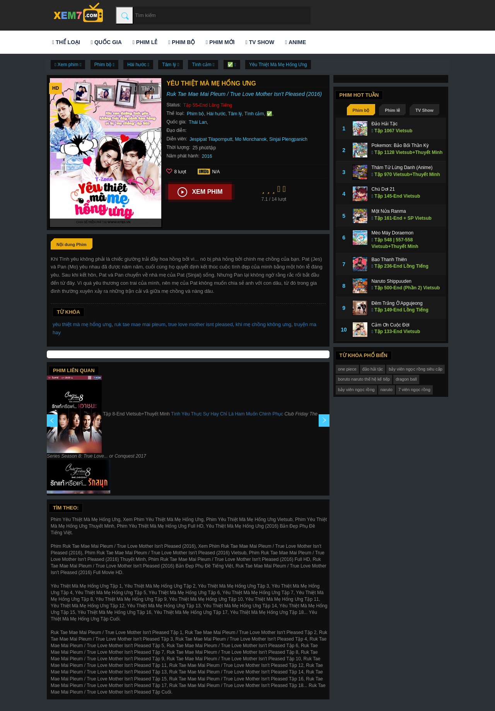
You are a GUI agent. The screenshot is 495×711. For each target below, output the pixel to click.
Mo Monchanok (251, 139)
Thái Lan (198, 122)
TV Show (260, 42)
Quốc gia (106, 42)
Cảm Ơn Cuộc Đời (391, 325)
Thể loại (66, 42)
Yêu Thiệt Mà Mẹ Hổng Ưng (278, 64)
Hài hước (216, 113)
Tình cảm (254, 113)
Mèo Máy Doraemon (393, 233)
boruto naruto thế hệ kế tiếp (364, 379)
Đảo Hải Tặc (385, 123)
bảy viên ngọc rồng (356, 389)
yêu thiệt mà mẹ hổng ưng (82, 324)
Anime (295, 42)
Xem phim (200, 192)
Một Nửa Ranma (389, 211)
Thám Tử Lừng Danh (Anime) (402, 167)
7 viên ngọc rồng (414, 389)
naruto (387, 389)
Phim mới (220, 42)
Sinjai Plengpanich (288, 139)
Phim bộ (181, 42)
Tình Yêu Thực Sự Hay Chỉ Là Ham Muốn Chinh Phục (227, 414)
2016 (207, 156)
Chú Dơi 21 (383, 189)
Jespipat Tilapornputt (210, 139)
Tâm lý (235, 113)
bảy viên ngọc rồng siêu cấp (415, 369)
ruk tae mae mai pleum (140, 324)
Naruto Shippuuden (391, 281)
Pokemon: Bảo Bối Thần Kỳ (400, 145)
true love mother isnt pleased (200, 324)
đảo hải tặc (372, 369)
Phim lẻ (145, 42)
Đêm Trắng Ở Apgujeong (397, 303)
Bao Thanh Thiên (389, 259)
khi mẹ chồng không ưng (263, 324)
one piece (347, 369)
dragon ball (406, 379)
